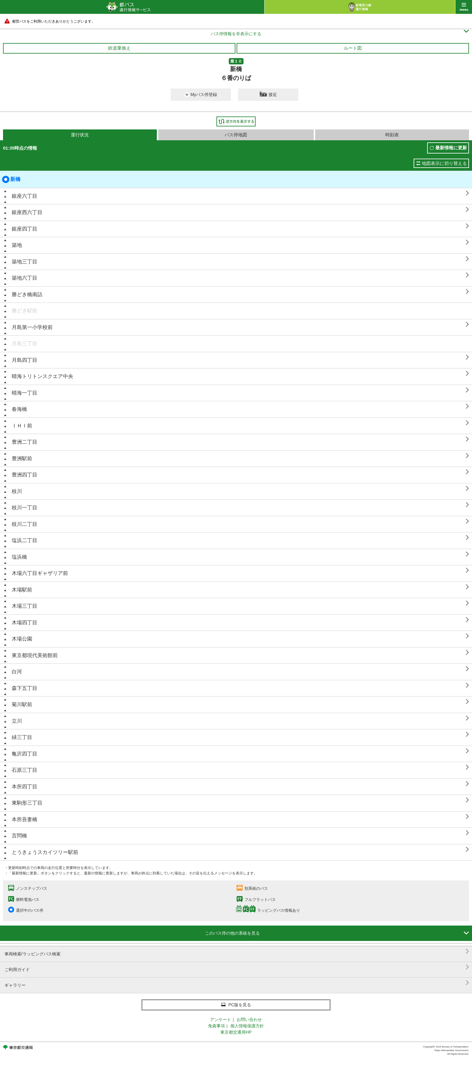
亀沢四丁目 (24, 754)
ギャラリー (237, 983)
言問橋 (19, 836)
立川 (17, 721)
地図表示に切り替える (444, 163)
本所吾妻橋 (24, 819)
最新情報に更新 (451, 147)
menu (463, 7)
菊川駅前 (22, 704)
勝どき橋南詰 (27, 294)
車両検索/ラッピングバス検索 (237, 951)
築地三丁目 (24, 262)
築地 (17, 245)
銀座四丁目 (24, 229)
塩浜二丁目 (24, 540)
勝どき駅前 (24, 311)
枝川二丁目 (24, 524)
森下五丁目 (24, 688)
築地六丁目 (24, 278)
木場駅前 (22, 590)
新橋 (11, 179)
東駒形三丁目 (27, 803)
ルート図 (353, 48)
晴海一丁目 (24, 393)
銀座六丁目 (24, 196)
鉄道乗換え (119, 48)
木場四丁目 (24, 622)
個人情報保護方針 (247, 1025)
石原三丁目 (24, 770)
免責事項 (216, 1025)
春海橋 (19, 409)
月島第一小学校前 (32, 327)
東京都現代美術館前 (35, 655)
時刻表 (392, 134)
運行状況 (80, 134)
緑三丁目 (22, 737)
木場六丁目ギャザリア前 (40, 573)
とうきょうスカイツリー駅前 (45, 852)
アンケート (220, 1019)
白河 (17, 672)
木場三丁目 (24, 606)
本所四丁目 (24, 787)
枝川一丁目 (24, 507)
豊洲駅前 (22, 458)
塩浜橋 (19, 557)
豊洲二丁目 (24, 442)
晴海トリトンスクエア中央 (42, 376)
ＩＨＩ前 (22, 426)
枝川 (17, 491)
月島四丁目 (24, 360)
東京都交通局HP (235, 1032)
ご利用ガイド (237, 967)
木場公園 (22, 639)
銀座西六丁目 (27, 212)
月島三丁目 (24, 343)
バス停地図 (236, 134)
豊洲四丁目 (24, 475)
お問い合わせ (249, 1019)
